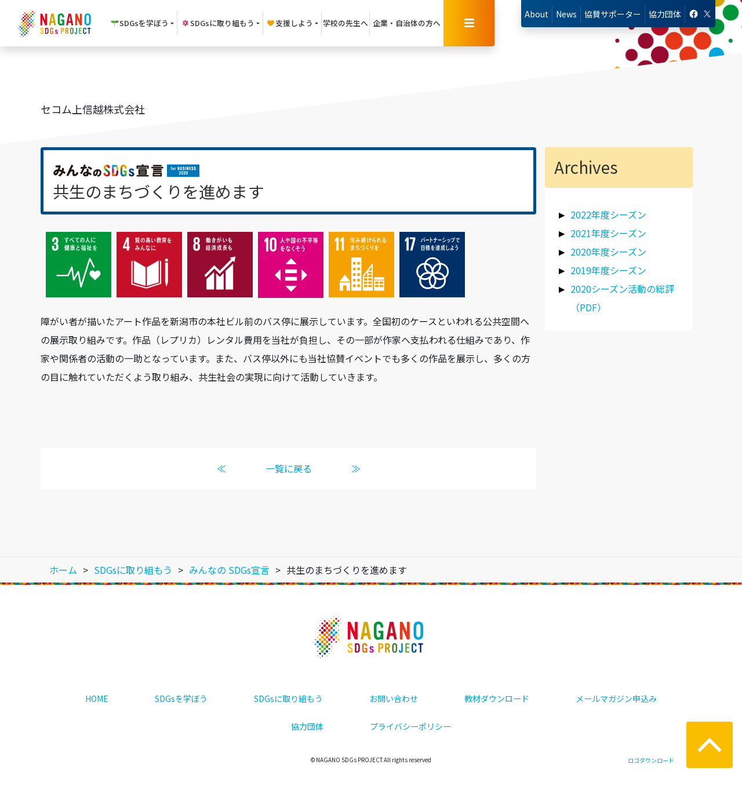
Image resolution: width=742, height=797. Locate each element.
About (536, 14)
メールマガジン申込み (616, 698)
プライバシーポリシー (410, 726)
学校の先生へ (345, 22)
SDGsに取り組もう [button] (217, 22)
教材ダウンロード (496, 698)
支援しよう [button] (289, 22)
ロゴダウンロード (651, 760)
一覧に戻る (288, 468)
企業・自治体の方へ (407, 22)
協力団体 (665, 14)
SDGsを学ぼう (181, 698)
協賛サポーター (612, 14)
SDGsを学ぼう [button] (139, 22)
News (566, 14)
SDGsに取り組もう (288, 698)
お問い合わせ (393, 698)
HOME (96, 698)
